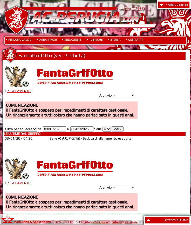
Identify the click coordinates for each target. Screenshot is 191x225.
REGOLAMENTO (19, 91)
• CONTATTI (134, 39)
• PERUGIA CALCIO (19, 39)
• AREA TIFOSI (47, 39)
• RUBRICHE (94, 39)
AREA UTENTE (178, 4)
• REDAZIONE (71, 39)
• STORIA (114, 39)
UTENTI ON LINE (176, 220)
